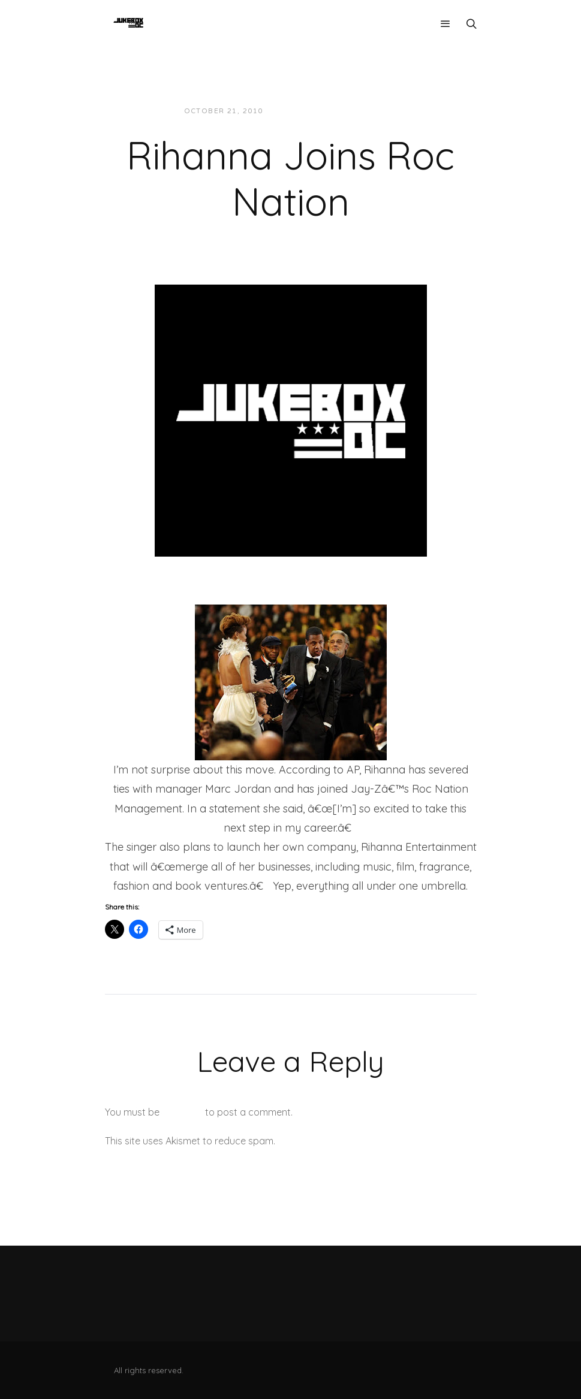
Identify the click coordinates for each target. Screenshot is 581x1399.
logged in (182, 1112)
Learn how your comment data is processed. (377, 1141)
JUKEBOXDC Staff (313, 111)
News (376, 111)
